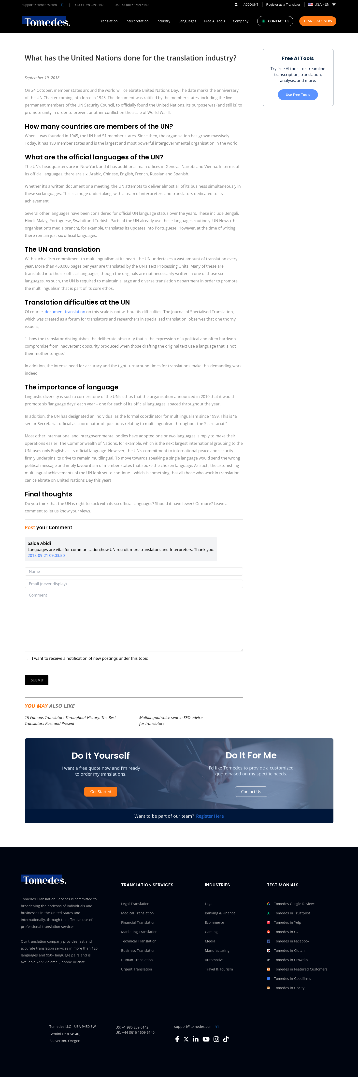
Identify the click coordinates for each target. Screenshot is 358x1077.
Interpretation (137, 21)
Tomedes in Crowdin (287, 960)
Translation (108, 21)
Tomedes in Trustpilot (288, 913)
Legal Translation (135, 903)
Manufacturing (217, 950)
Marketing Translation (139, 931)
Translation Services (147, 885)
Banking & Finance (220, 913)
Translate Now (317, 20)
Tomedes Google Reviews (291, 904)
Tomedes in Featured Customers (297, 969)
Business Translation (138, 950)
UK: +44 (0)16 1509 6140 (131, 4)
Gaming (211, 931)
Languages (187, 21)
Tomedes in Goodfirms (289, 978)
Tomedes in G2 (283, 932)
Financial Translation (138, 922)
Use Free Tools (298, 94)
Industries (217, 885)
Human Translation (137, 959)
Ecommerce (214, 922)
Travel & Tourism (219, 969)
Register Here (210, 816)
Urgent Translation (136, 969)
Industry (163, 21)
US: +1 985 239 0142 (89, 4)
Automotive (214, 959)
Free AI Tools (214, 21)
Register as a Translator (283, 4)
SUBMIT (37, 680)
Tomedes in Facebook (288, 941)
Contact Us (251, 791)
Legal (209, 903)
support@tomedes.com (193, 1026)
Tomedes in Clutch (286, 950)
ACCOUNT (246, 4)
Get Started (100, 791)
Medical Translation (137, 913)
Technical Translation (139, 941)
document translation (65, 311)
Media (210, 941)
